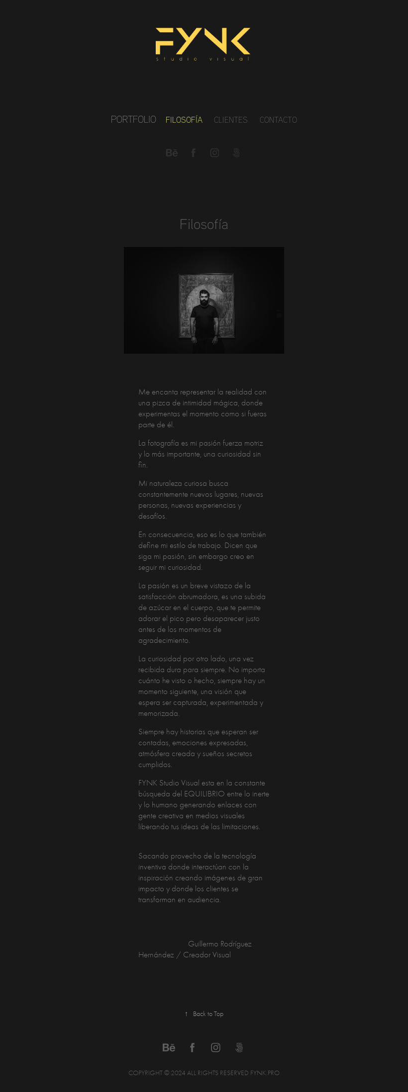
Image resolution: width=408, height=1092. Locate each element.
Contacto (278, 120)
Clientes (231, 120)
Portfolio (133, 119)
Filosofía (184, 120)
